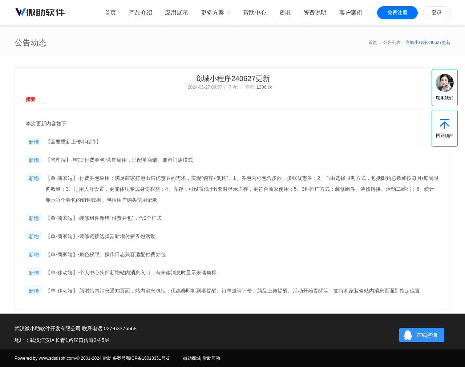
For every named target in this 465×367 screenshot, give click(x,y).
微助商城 (192, 358)
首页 (372, 42)
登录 (437, 12)
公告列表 (392, 42)
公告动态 (30, 42)
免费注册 (397, 12)
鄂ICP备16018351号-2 (147, 358)
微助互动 (211, 358)
